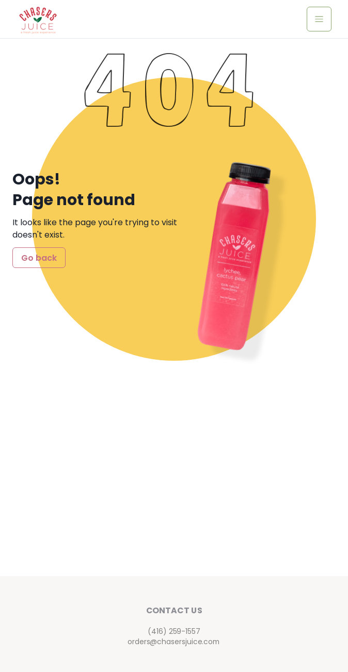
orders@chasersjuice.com (174, 641)
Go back (39, 258)
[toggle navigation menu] (319, 19)
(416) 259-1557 (174, 631)
